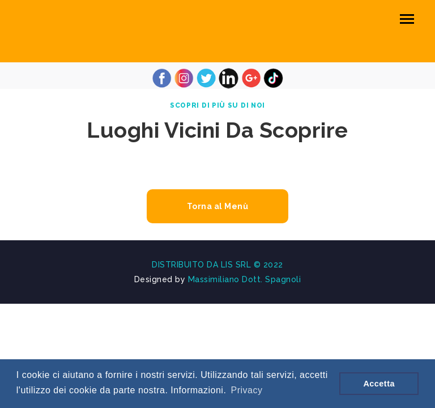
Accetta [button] (379, 383)
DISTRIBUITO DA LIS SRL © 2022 (217, 264)
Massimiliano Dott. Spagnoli (244, 279)
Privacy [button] (247, 390)
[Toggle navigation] (407, 19)
